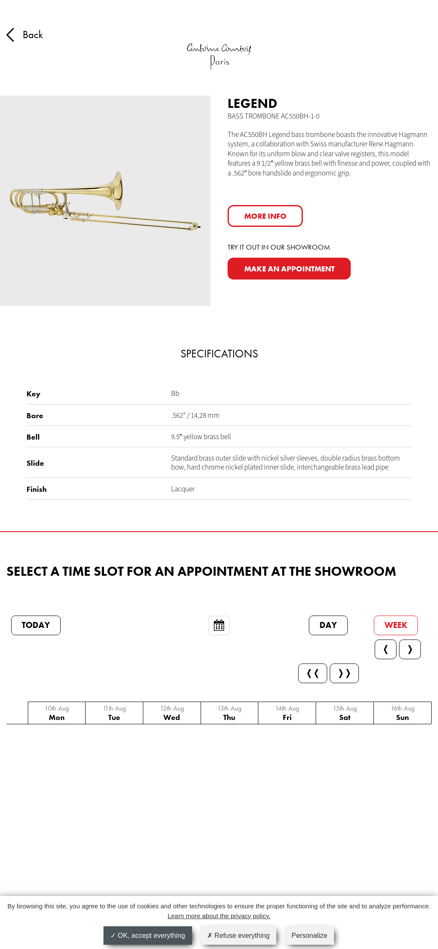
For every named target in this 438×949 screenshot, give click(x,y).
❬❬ (312, 673)
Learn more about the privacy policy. (219, 915)
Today (36, 625)
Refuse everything (238, 935)
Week (396, 625)
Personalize (310, 935)
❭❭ (344, 673)
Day (328, 625)
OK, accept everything (147, 935)
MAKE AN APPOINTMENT (289, 269)
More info (265, 216)
